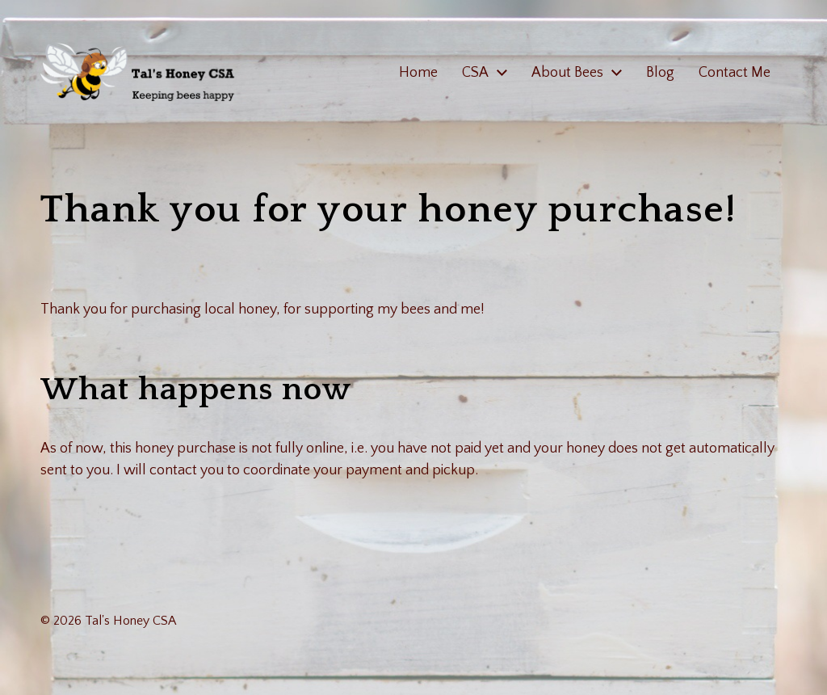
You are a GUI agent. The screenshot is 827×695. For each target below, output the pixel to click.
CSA (475, 72)
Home (418, 72)
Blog (660, 72)
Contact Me (734, 72)
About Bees (567, 72)
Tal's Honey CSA (130, 620)
